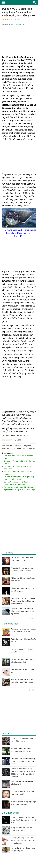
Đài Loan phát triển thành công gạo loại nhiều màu (18, 467)
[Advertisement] (19, 40)
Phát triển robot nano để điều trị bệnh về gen (18, 457)
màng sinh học (7, 448)
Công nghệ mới (19, 24)
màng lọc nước (15, 445)
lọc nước (17, 448)
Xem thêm (32, 619)
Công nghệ (8, 24)
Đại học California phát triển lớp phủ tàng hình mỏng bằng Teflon (19, 478)
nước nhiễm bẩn (29, 448)
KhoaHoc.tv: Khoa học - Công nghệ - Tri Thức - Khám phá (19, 3)
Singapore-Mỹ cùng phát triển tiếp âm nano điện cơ (19, 462)
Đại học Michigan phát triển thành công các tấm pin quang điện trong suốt (19, 483)
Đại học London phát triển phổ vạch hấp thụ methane (20, 472)
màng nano (27, 445)
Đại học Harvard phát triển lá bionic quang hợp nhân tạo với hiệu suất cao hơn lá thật (19, 488)
